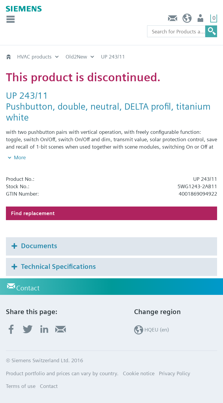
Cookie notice (138, 373)
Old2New (76, 56)
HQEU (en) (156, 329)
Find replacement (33, 213)
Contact (28, 288)
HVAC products (34, 56)
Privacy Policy (174, 373)
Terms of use (20, 386)
